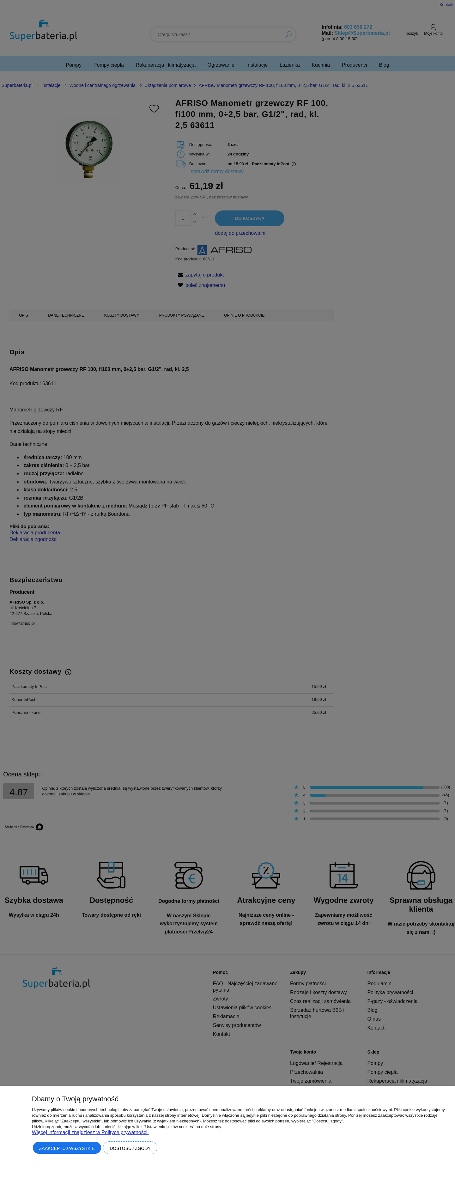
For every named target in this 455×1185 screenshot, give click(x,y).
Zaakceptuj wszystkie (67, 1148)
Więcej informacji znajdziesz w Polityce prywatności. (90, 1132)
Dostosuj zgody (130, 1148)
